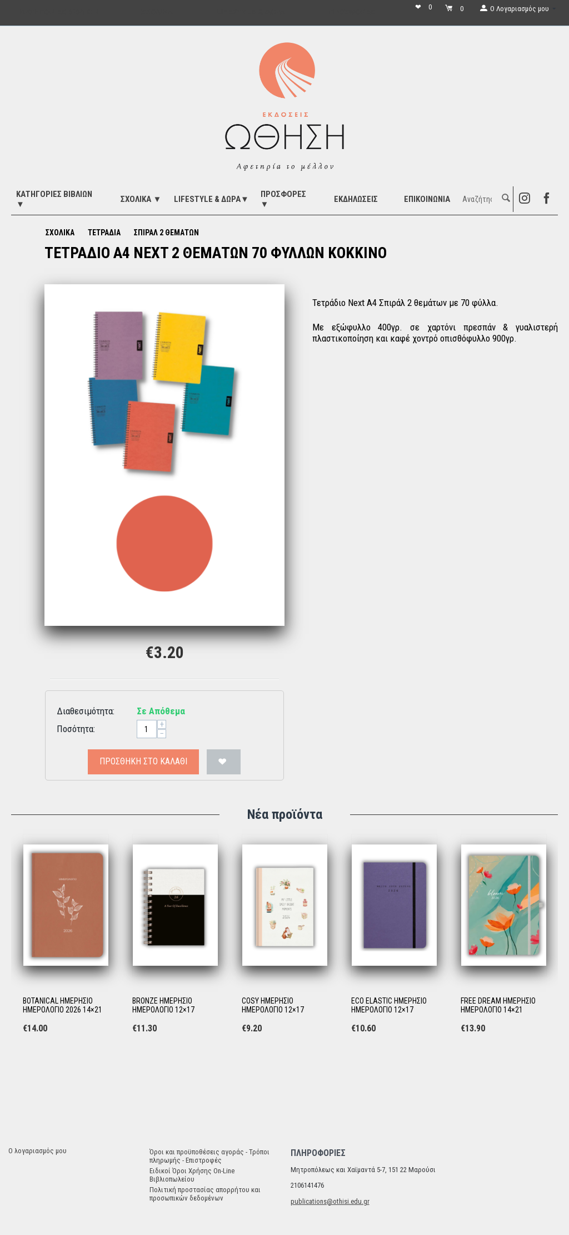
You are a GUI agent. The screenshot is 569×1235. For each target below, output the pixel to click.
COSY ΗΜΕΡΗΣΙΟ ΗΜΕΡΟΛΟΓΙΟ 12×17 (273, 1005)
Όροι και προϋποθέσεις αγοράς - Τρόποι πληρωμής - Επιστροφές (209, 1156)
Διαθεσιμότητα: (85, 711)
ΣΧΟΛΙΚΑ (60, 232)
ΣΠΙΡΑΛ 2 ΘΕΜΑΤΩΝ (166, 232)
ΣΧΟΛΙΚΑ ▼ (141, 199)
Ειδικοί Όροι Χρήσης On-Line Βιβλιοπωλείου (191, 1175)
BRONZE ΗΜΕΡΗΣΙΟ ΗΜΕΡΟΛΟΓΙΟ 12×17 (163, 1005)
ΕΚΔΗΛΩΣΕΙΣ (356, 199)
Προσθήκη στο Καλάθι (143, 761)
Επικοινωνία (427, 199)
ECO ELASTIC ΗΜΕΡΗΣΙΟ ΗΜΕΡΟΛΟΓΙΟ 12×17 (389, 1005)
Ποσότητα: (76, 728)
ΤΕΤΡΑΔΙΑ (104, 232)
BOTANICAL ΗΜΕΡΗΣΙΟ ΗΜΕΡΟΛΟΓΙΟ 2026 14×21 (62, 1005)
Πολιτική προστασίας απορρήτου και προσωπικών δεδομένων (205, 1193)
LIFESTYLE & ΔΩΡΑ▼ (211, 199)
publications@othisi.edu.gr (330, 1201)
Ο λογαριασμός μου (37, 1151)
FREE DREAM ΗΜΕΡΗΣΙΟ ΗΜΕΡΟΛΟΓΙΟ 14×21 (498, 1005)
